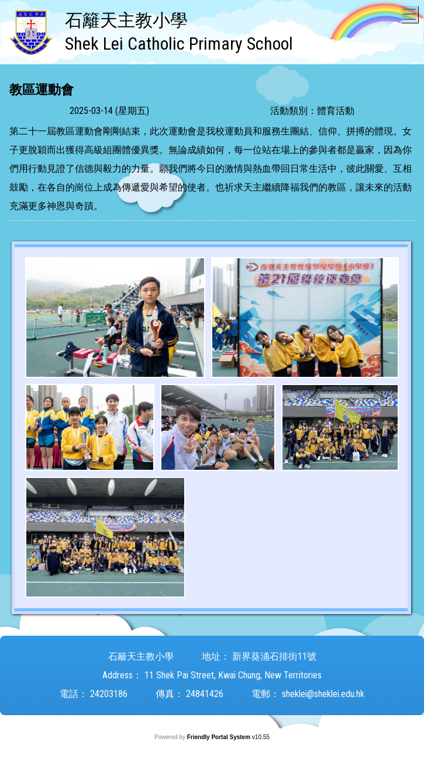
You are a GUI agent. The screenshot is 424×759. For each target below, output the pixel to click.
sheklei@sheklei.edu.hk (323, 693)
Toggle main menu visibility (411, 11)
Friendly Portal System (219, 737)
